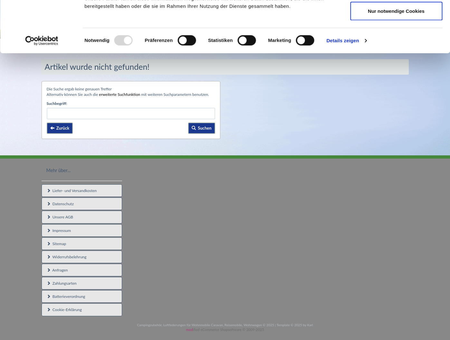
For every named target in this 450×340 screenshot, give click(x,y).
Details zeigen (342, 88)
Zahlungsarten (62, 283)
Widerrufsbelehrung (67, 256)
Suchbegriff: (57, 103)
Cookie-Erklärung (64, 309)
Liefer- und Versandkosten (72, 190)
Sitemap (56, 243)
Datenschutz (60, 203)
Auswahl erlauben (396, 38)
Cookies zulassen (396, 17)
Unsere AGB (60, 217)
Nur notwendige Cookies (396, 59)
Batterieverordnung (66, 296)
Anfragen (57, 270)
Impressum (59, 230)
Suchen (202, 128)
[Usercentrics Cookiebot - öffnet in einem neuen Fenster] (42, 89)
